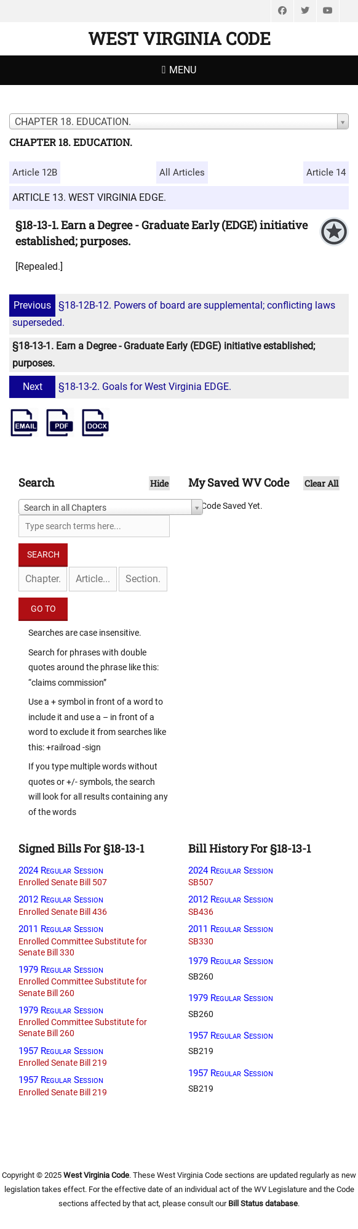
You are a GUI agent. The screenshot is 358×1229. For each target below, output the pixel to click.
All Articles (182, 172)
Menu (182, 70)
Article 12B (34, 172)
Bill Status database (263, 1203)
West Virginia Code (179, 38)
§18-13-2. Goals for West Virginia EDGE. (121, 386)
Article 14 (326, 172)
